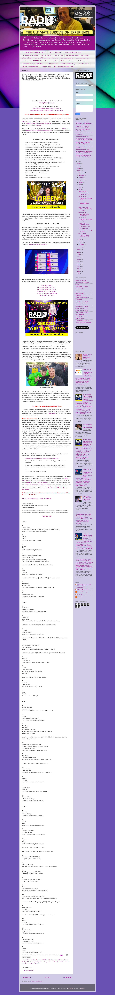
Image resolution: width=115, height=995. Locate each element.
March (80, 242)
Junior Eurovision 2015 (81, 306)
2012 (78, 273)
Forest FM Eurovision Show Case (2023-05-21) (47, 108)
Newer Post (26, 977)
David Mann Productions (82, 282)
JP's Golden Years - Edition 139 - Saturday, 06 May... (85, 230)
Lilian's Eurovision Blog (81, 312)
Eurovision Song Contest (52, 960)
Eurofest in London (83, 64)
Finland (61, 960)
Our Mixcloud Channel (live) (73, 52)
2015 (78, 266)
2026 (78, 163)
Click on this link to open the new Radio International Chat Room (42, 458)
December (82, 173)
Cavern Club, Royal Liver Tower (47, 293)
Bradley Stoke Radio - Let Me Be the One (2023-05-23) (46, 110)
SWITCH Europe (26, 121)
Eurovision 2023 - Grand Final (46, 291)
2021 (78, 252)
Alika (27, 960)
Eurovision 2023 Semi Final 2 (46, 289)
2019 (78, 257)
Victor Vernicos (35, 963)
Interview (29, 961)
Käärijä (37, 961)
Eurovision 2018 (79, 295)
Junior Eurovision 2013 (81, 301)
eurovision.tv (78, 299)
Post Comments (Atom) (35, 981)
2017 (78, 261)
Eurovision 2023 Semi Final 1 (46, 287)
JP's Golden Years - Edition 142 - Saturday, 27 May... (85, 198)
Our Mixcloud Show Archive (30, 55)
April (80, 239)
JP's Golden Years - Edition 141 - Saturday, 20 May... (85, 209)
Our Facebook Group (72, 55)
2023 (78, 170)
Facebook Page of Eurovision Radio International (38, 123)
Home (51, 52)
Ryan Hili (59, 961)
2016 (78, 264)
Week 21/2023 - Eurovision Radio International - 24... (84, 203)
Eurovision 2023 (40, 960)
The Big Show (43, 103)
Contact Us (58, 52)
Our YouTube (85, 55)
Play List (51, 103)
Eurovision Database (82, 58)
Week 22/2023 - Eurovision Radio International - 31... (84, 193)
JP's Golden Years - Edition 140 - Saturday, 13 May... (85, 219)
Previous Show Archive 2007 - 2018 (32, 64)
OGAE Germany (79, 314)
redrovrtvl (79, 597)
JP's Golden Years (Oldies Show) (63, 66)
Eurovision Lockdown (51, 61)
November (82, 175)
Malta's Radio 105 (27, 58)
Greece (66, 960)
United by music (26, 963)
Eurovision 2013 (79, 288)
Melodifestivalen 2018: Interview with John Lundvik (87, 426)
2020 (78, 254)
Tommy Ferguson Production (83, 322)
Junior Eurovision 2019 (81, 310)
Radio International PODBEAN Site (32, 61)
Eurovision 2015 (79, 291)
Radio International (82, 589)
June (80, 187)
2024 (78, 168)
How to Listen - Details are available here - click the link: (36, 498)
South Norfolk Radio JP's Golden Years (47, 58)
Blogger (82, 988)
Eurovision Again (46, 66)
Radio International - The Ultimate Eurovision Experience (84, 586)
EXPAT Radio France (52, 64)
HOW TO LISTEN (46, 55)
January (81, 247)
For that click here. (61, 486)
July (80, 184)
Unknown (79, 594)
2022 (78, 249)
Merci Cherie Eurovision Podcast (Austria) (81, 317)
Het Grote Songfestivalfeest (30, 66)
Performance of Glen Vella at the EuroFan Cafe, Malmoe (87, 498)
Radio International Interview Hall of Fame (73, 61)
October (81, 177)
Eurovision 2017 (79, 293)
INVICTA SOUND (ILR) (68, 64)
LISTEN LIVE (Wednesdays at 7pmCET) (34, 52)
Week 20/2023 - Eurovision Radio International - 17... (84, 214)
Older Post (67, 977)
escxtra (77, 284)
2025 (78, 166)
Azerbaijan (32, 960)
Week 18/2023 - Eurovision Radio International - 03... (84, 235)
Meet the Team (58, 55)
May (80, 189)
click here (38, 125)
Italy (34, 961)
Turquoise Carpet (46, 285)
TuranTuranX (66, 961)
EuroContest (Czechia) (81, 286)
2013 (78, 271)
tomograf (70, 988)
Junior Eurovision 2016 (81, 308)
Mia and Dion (52, 961)
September (82, 180)
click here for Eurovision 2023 (38, 244)
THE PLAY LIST (47, 516)
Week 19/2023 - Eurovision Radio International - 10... (84, 225)
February (81, 244)
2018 (78, 259)
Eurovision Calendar (67, 58)
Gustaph (24, 961)
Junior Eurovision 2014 (81, 304)
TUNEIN (28, 482)
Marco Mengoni (44, 961)
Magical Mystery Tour (47, 295)
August (81, 182)
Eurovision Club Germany (82, 297)
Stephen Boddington (82, 592)
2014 (78, 268)
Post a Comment (28, 970)
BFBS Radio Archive (80, 280)
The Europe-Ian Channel (82, 320)
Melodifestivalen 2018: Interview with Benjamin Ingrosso (87, 356)
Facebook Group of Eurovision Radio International (37, 484)
